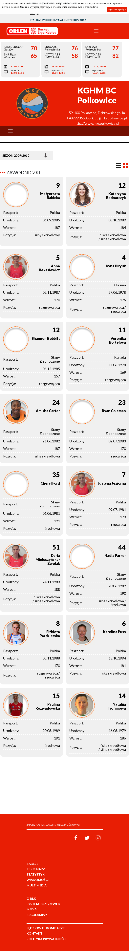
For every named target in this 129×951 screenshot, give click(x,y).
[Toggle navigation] (96, 31)
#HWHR (34, 14)
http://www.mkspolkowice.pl (97, 123)
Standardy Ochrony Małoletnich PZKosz (58, 19)
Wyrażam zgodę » (117, 9)
